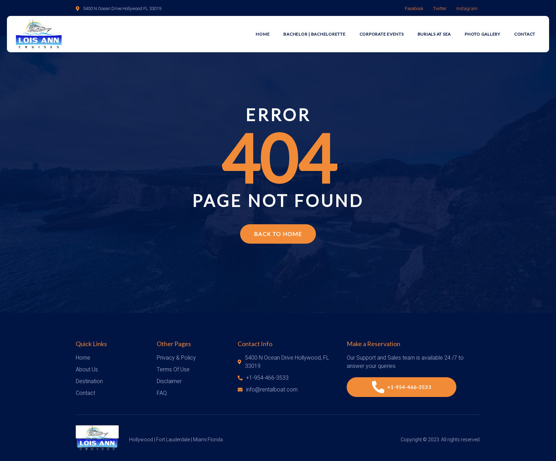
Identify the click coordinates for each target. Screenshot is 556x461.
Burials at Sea (434, 34)
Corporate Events (381, 34)
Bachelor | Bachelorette (314, 34)
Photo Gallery (482, 34)
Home (263, 34)
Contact (524, 34)
